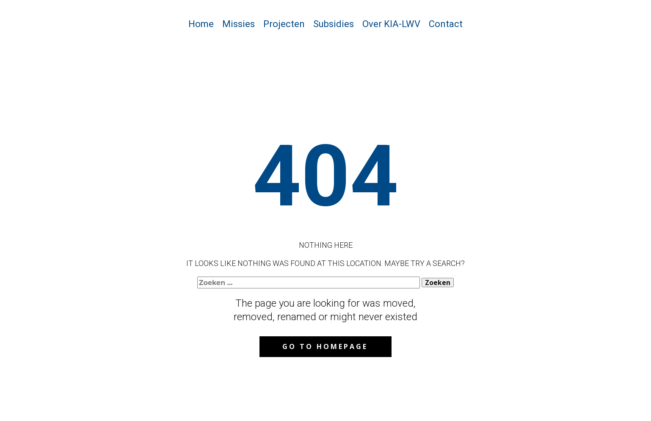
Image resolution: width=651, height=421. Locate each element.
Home (201, 24)
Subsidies (333, 24)
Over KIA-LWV (391, 24)
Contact (446, 24)
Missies (238, 24)
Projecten (284, 24)
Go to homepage (325, 346)
